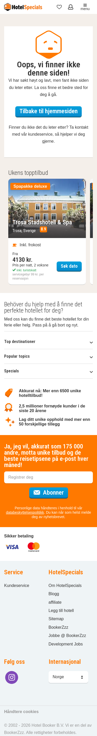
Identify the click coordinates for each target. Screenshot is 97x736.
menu (84, 7)
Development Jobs (66, 644)
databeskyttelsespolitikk (25, 512)
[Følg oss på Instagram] (11, 677)
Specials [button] (48, 371)
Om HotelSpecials (65, 585)
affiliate (55, 602)
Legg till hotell (61, 610)
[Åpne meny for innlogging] (71, 7)
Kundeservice (16, 585)
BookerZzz (58, 627)
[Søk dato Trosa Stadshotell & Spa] (47, 231)
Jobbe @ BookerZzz (67, 635)
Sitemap (56, 619)
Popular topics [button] (48, 356)
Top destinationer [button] (48, 341)
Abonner (50, 491)
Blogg (54, 594)
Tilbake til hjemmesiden (48, 111)
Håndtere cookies (21, 711)
